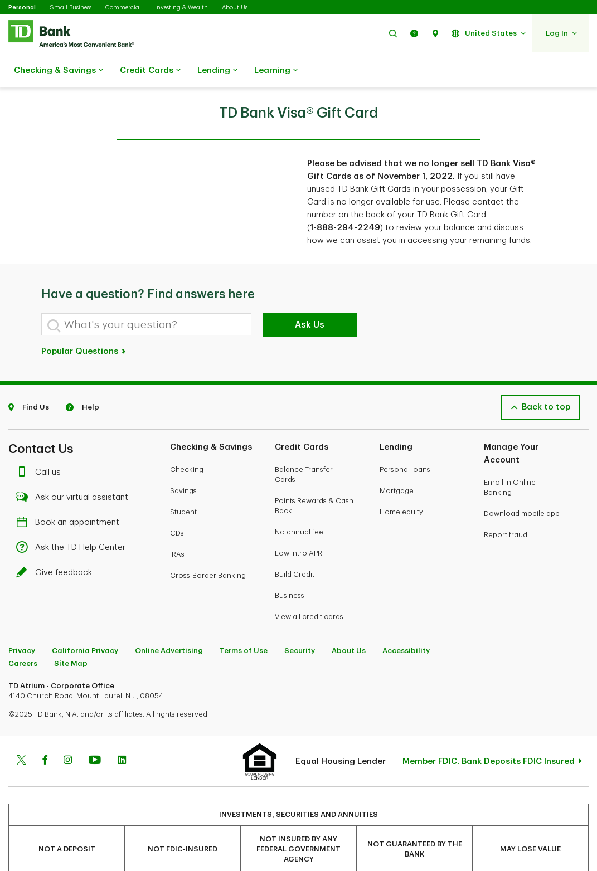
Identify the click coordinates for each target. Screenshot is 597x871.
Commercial (123, 7)
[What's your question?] (146, 296)
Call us (41, 444)
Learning (276, 71)
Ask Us (309, 297)
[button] (393, 33)
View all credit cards (309, 588)
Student (183, 484)
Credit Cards (150, 71)
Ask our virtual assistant (75, 469)
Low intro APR (298, 525)
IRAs (177, 526)
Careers (22, 635)
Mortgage (397, 462)
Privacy (21, 622)
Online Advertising (169, 622)
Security (299, 622)
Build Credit (294, 546)
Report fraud (505, 506)
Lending (217, 71)
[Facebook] (44, 733)
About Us (234, 7)
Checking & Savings (58, 71)
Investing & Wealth (181, 7)
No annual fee (299, 504)
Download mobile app (522, 485)
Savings (183, 462)
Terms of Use (244, 622)
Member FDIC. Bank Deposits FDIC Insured (488, 733)
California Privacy (85, 622)
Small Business (70, 7)
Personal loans (405, 441)
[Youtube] (95, 733)
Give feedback (57, 545)
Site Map (71, 635)
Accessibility (406, 622)
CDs (177, 505)
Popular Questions (84, 323)
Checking (186, 441)
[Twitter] (21, 733)
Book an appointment (70, 494)
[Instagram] (68, 733)
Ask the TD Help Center (73, 519)
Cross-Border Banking (208, 547)
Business (289, 567)
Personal (22, 7)
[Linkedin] (122, 733)
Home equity (401, 484)
